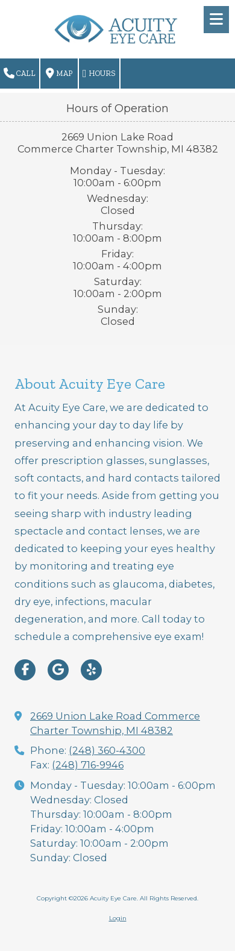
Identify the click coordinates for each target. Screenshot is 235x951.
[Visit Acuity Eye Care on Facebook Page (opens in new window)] (25, 669)
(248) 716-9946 (88, 765)
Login (118, 918)
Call (20, 73)
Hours (99, 73)
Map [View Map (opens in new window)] (59, 73)
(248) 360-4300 (107, 750)
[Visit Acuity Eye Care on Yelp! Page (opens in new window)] (91, 669)
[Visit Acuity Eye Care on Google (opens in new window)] (58, 669)
